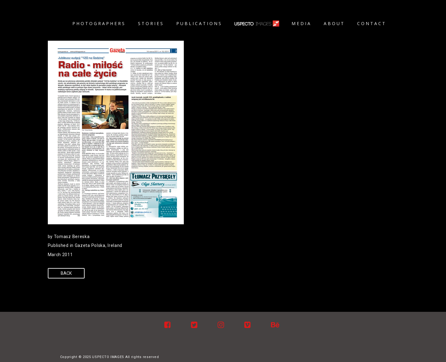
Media (301, 23)
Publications (199, 23)
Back (66, 273)
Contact (371, 23)
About (334, 23)
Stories (151, 23)
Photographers (99, 23)
